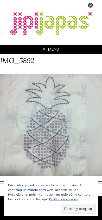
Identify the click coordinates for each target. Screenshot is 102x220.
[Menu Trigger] (90, 6)
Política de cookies (63, 199)
